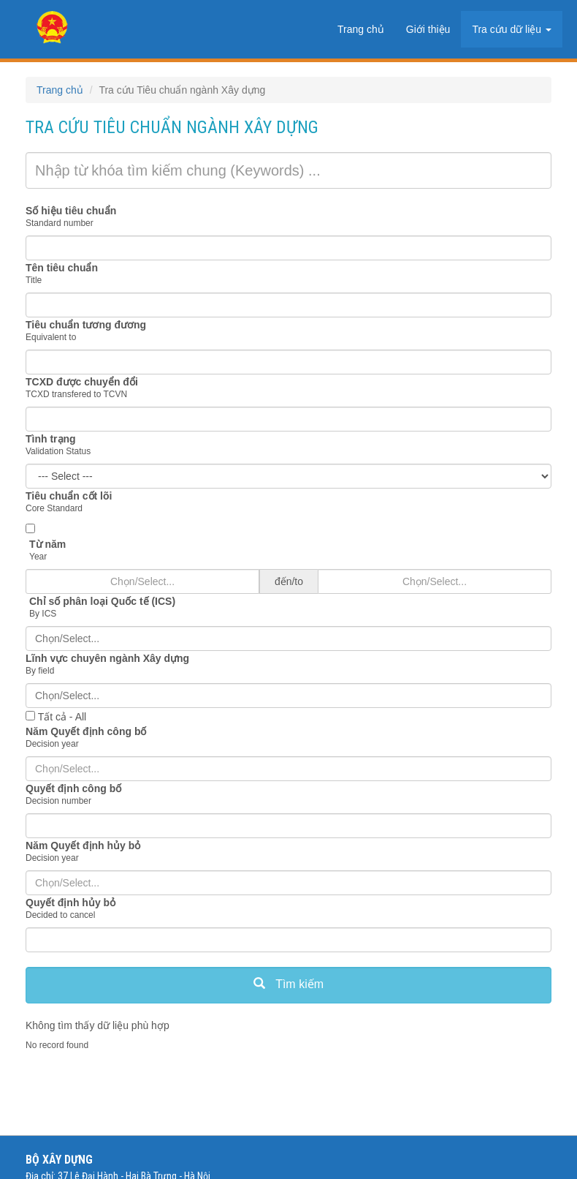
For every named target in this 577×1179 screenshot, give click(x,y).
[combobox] (288, 638)
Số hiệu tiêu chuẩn (71, 210)
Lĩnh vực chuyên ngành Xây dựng (107, 658)
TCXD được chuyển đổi (82, 382)
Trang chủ (60, 90)
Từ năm (47, 544)
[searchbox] (288, 638)
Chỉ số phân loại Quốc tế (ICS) (102, 601)
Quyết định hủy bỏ (70, 902)
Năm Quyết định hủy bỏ (83, 845)
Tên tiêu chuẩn (62, 268)
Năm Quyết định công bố (86, 731)
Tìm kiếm (288, 984)
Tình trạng (51, 439)
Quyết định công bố (73, 788)
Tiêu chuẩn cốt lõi (69, 496)
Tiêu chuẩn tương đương (86, 325)
